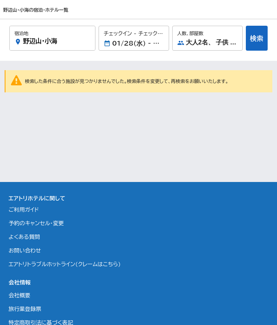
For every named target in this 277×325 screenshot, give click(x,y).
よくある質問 (24, 237)
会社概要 (19, 295)
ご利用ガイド (24, 209)
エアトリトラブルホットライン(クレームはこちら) (65, 264)
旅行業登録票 (25, 309)
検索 (256, 38)
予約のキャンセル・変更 (36, 223)
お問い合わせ (25, 250)
